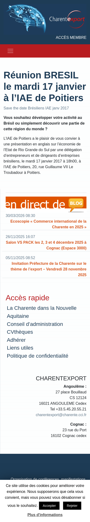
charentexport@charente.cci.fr (61, 415)
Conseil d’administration (35, 324)
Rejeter (72, 506)
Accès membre (71, 38)
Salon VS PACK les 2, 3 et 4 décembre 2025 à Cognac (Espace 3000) (46, 245)
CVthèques (20, 332)
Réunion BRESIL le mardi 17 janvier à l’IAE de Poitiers (45, 86)
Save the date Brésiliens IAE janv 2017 (36, 108)
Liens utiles (20, 348)
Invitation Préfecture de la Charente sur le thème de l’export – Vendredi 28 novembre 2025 (48, 269)
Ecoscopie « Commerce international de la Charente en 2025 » (48, 224)
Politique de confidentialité (37, 356)
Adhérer (16, 340)
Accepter (49, 506)
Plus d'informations (45, 515)
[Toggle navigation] (10, 51)
